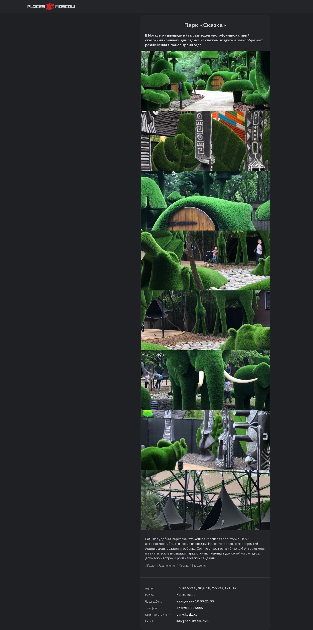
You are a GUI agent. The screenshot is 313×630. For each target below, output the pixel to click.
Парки (151, 565)
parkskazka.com (188, 614)
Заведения (199, 565)
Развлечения (166, 565)
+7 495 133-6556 (189, 608)
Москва (184, 565)
